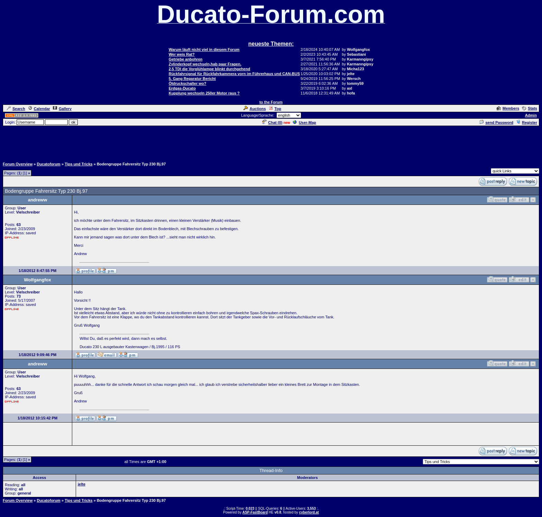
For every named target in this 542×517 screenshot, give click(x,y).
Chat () (272, 122)
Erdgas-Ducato (182, 88)
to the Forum (270, 102)
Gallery (62, 109)
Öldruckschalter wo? (187, 83)
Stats (529, 108)
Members (508, 108)
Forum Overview (17, 164)
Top (275, 109)
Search (16, 109)
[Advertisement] (271, 142)
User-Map (304, 122)
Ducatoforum (48, 164)
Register (526, 122)
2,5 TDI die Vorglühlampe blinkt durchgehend (209, 69)
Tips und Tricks (79, 164)
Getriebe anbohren (186, 59)
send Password (496, 122)
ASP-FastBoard (255, 512)
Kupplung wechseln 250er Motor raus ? (204, 93)
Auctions (254, 109)
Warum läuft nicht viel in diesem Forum (204, 49)
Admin (531, 115)
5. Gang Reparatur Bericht (192, 78)
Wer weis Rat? (182, 54)
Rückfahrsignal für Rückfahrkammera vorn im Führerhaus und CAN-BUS (234, 74)
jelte (81, 484)
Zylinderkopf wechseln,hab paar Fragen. (205, 64)
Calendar (39, 109)
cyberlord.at (309, 512)
